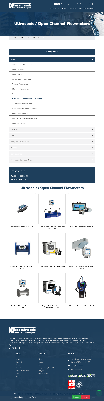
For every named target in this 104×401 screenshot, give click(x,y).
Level (40, 365)
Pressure (41, 362)
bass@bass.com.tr (18, 179)
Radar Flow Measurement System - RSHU (81, 267)
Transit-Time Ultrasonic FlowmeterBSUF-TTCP (52, 227)
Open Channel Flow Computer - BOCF (52, 266)
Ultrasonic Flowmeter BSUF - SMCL (22, 227)
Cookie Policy (19, 397)
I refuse (85, 397)
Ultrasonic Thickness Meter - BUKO (81, 306)
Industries (72, 9)
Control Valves (43, 374)
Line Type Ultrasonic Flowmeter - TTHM (22, 307)
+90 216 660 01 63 (19, 176)
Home (63, 4)
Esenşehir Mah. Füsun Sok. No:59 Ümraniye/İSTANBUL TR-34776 (79, 360)
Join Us (76, 4)
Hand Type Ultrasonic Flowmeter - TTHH (82, 227)
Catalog (57, 4)
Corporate (69, 4)
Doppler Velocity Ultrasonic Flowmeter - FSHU (52, 307)
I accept (76, 397)
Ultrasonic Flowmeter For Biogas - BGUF (22, 267)
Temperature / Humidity (46, 368)
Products (53, 9)
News (64, 9)
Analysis (41, 371)
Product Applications (86, 9)
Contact (82, 4)
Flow (23, 38)
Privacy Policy (31, 397)
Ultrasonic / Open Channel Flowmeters (38, 38)
